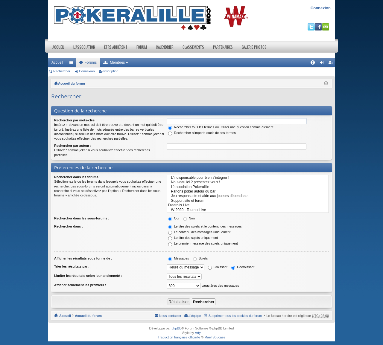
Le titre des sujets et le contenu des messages (204, 226)
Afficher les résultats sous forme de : (83, 258)
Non (189, 218)
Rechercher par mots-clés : (75, 120)
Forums (91, 62)
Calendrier (165, 47)
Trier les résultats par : (71, 266)
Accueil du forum (71, 83)
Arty (198, 333)
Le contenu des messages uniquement (199, 232)
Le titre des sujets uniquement (193, 237)
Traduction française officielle (179, 337)
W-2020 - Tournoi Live (247, 210)
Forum (141, 47)
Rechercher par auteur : (72, 145)
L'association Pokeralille (247, 187)
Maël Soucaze (214, 337)
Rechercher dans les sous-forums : (81, 218)
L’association (84, 47)
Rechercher (61, 71)
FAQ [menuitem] (314, 63)
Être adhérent (115, 47)
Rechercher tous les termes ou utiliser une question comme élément (220, 127)
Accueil (58, 47)
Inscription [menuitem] (332, 63)
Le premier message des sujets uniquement (203, 243)
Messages (178, 258)
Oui (173, 218)
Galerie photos (254, 47)
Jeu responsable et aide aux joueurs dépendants (247, 196)
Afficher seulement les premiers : (80, 285)
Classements (193, 47)
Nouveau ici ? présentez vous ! (247, 182)
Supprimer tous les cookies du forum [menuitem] (235, 315)
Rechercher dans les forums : (77, 177)
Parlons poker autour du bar (247, 191)
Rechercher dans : (68, 226)
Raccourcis (72, 63)
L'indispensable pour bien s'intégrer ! (247, 177)
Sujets (200, 258)
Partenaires (223, 47)
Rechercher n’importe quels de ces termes (202, 133)
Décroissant (242, 267)
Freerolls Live (247, 205)
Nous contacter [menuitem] (170, 315)
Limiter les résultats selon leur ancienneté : (88, 275)
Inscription (111, 71)
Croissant (218, 267)
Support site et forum (247, 201)
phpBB (176, 328)
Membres (117, 62)
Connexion (321, 8)
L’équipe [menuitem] (195, 315)
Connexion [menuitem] (323, 63)
